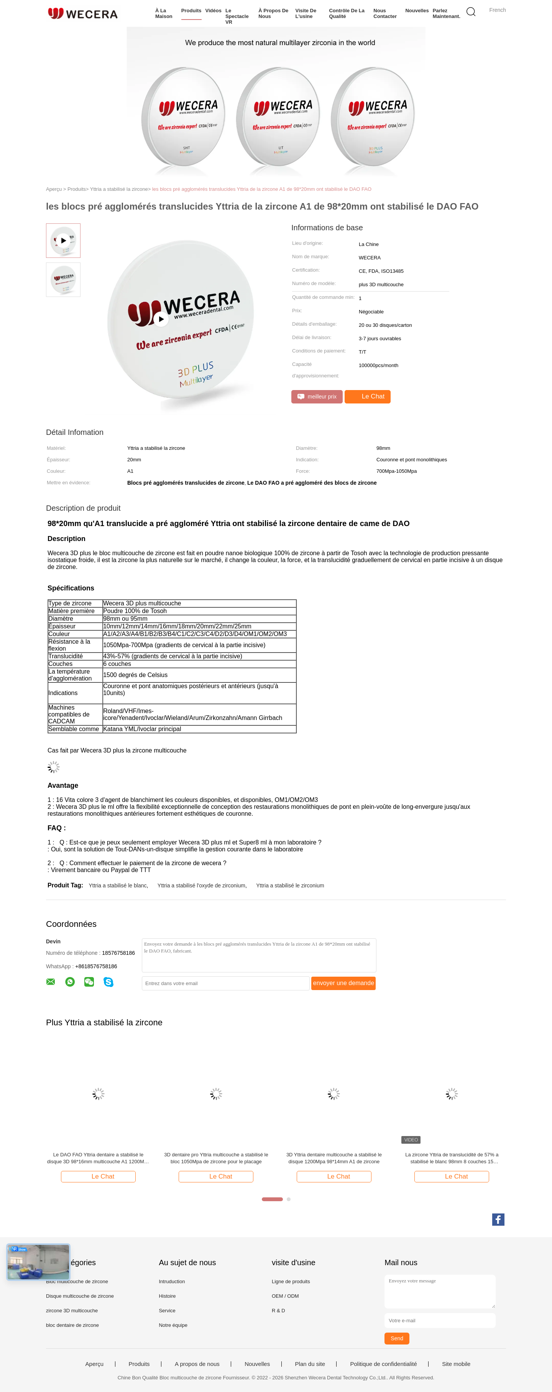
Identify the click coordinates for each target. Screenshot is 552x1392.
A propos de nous (197, 1364)
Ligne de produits (291, 1281)
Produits (191, 10)
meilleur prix (317, 396)
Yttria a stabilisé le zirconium (290, 885)
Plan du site (310, 1364)
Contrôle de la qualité (346, 13)
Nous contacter (385, 13)
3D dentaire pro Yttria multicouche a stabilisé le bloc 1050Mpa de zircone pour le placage (216, 1158)
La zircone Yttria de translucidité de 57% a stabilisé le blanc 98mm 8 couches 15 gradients (451, 1158)
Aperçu (94, 1364)
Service (167, 1310)
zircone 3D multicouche (72, 1310)
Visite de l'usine (306, 13)
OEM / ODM (285, 1296)
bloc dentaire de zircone (72, 1325)
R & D (278, 1310)
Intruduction (172, 1281)
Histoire (167, 1296)
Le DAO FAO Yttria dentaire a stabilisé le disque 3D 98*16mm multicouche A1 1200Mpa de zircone (98, 1158)
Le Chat (368, 396)
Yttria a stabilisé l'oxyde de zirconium (201, 885)
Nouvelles (417, 10)
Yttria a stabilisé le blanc (117, 885)
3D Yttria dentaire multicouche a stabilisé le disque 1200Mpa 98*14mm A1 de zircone (334, 1158)
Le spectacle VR (237, 16)
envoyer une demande (343, 983)
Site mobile (456, 1364)
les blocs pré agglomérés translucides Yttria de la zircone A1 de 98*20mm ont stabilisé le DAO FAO (261, 189)
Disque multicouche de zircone (80, 1296)
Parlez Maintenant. (446, 13)
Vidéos (213, 10)
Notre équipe (173, 1325)
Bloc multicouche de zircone (77, 1281)
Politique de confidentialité (383, 1364)
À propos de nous (273, 13)
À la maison (163, 13)
